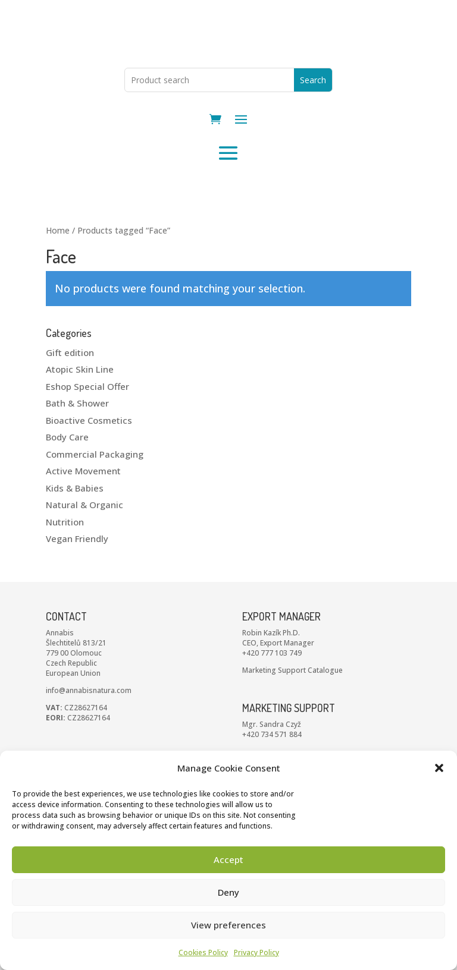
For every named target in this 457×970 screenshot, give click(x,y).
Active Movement (83, 471)
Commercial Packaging (94, 454)
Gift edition (70, 352)
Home (58, 230)
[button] (439, 768)
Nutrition (65, 522)
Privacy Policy (256, 952)
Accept (228, 859)
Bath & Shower (77, 403)
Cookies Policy (203, 952)
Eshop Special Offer (87, 386)
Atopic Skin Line (80, 369)
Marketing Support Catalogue (292, 670)
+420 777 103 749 (272, 653)
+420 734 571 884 (272, 734)
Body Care (67, 437)
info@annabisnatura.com (89, 690)
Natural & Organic (84, 505)
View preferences (228, 925)
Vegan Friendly (77, 538)
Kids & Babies (75, 488)
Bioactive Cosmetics (89, 420)
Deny (228, 892)
